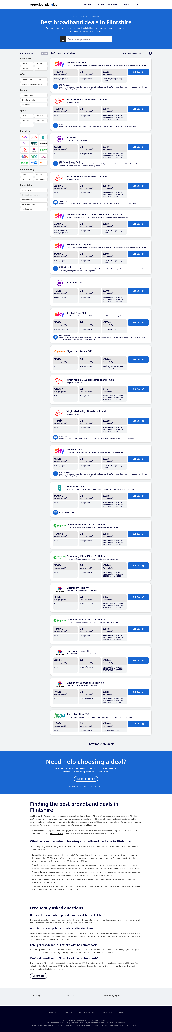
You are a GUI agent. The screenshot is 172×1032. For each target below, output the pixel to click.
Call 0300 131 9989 (86, 779)
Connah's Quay (36, 996)
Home (75, 16)
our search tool (56, 834)
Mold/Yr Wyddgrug (112, 996)
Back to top (38, 976)
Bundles (100, 4)
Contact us (67, 1012)
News (120, 1012)
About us (52, 1012)
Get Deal (138, 71)
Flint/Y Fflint (72, 996)
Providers (126, 4)
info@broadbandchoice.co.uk (78, 1020)
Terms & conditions (86, 1012)
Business (112, 4)
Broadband (86, 4)
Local (137, 4)
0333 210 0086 (105, 1020)
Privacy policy (106, 1012)
